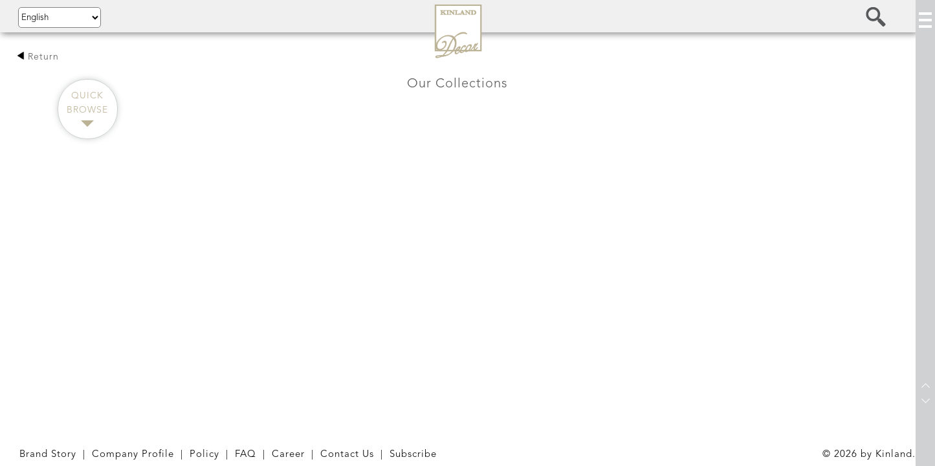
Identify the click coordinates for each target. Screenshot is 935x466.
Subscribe (413, 455)
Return (38, 56)
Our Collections (457, 84)
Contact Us (347, 455)
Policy (204, 455)
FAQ (245, 455)
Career (288, 455)
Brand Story (47, 455)
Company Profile (133, 455)
